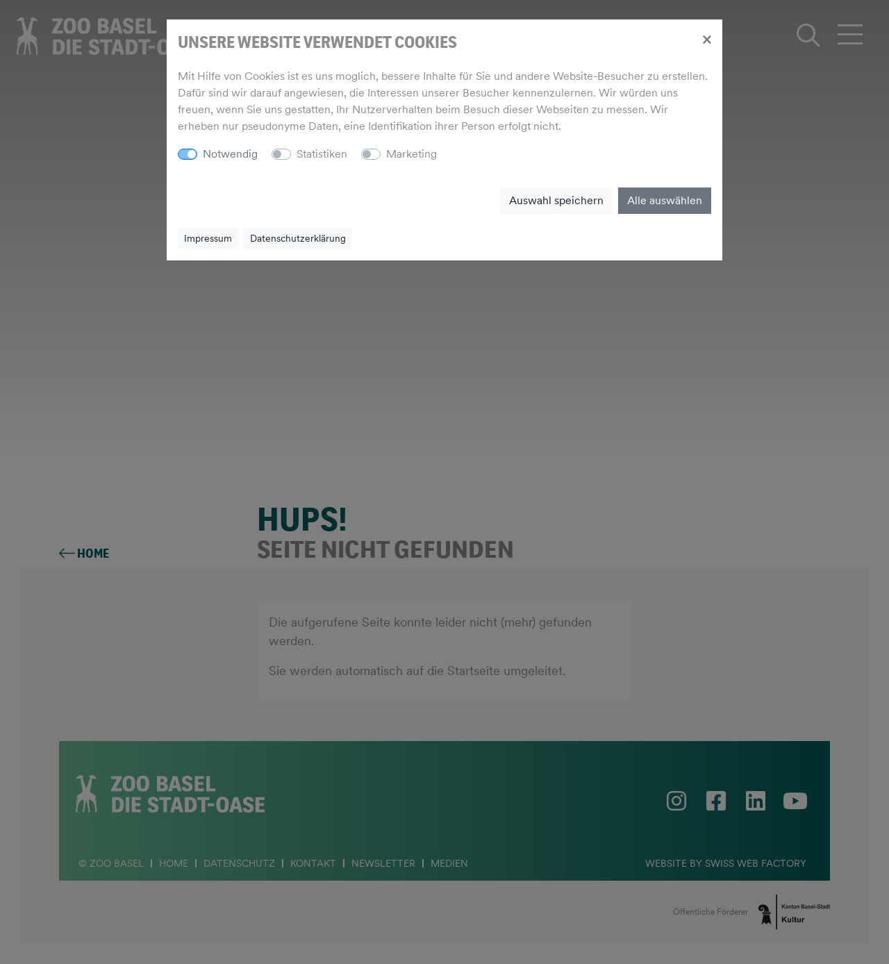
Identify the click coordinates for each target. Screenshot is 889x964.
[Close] (706, 38)
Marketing (411, 153)
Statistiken (322, 153)
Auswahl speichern (556, 200)
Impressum (208, 238)
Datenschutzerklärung (298, 238)
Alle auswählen (664, 200)
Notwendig (230, 153)
